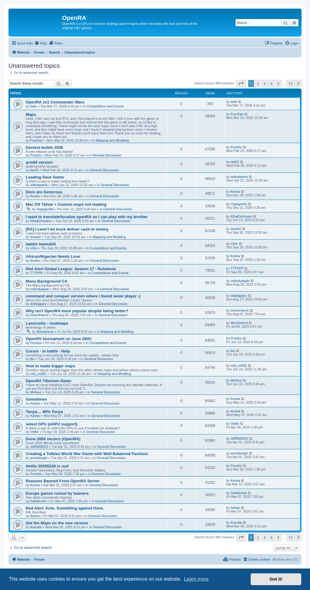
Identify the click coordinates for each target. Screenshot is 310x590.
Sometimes (36, 399)
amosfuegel (39, 458)
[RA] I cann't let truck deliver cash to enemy (67, 229)
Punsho (35, 155)
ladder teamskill (41, 244)
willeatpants (39, 185)
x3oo (34, 248)
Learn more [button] (196, 579)
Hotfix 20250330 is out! (47, 466)
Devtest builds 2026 (44, 147)
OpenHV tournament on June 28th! (59, 338)
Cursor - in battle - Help (48, 351)
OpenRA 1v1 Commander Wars (55, 102)
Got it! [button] (276, 579)
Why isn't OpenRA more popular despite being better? (77, 311)
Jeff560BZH (39, 446)
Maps (31, 114)
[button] (241, 83)
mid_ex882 (38, 373)
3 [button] (265, 83)
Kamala (35, 527)
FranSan (36, 140)
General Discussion (106, 155)
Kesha (35, 196)
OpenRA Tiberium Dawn (48, 381)
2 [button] (258, 83)
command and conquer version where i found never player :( (83, 296)
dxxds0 (35, 237)
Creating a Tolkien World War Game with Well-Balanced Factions (87, 453)
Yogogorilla (45, 209)
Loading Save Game (45, 177)
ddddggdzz (38, 304)
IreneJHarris (39, 315)
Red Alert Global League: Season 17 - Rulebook (71, 269)
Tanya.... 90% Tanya (44, 411)
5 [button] (278, 83)
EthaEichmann (41, 221)
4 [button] (271, 83)
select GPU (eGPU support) (52, 424)
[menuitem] (41, 43)
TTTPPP (36, 273)
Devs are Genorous (44, 192)
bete (33, 106)
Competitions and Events (105, 106)
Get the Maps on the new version (57, 523)
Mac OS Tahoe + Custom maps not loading (66, 204)
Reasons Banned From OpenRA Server (63, 481)
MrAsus (35, 392)
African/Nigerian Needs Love (53, 256)
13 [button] (290, 83)
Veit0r (34, 432)
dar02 (34, 170)
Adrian (35, 516)
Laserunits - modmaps (47, 323)
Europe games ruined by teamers (57, 493)
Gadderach (38, 501)
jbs (32, 359)
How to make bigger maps (50, 366)
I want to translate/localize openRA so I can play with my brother (87, 217)
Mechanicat (45, 331)
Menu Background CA (47, 281)
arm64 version (39, 162)
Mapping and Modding (112, 140)
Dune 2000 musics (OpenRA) (53, 439)
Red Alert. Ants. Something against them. (65, 508)
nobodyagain (39, 289)
